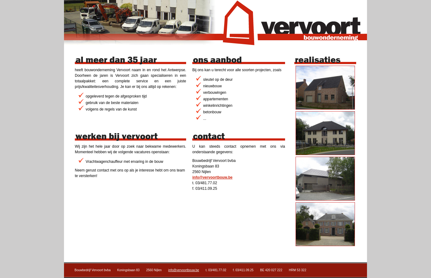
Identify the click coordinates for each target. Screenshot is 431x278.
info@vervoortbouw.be (212, 177)
